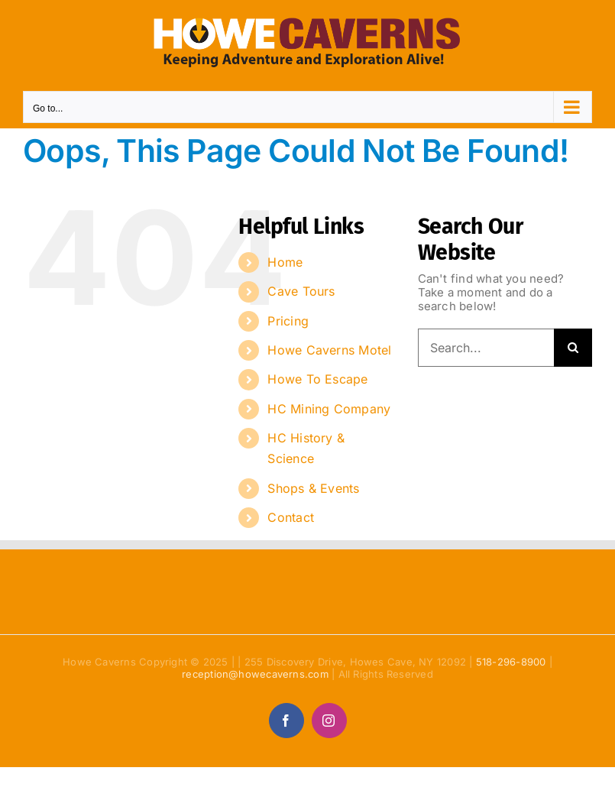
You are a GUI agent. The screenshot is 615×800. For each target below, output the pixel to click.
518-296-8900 (511, 662)
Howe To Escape (317, 379)
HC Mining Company (328, 408)
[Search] (573, 348)
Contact (290, 517)
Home (285, 262)
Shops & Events (313, 488)
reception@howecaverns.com (255, 674)
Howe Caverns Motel (329, 350)
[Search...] (486, 348)
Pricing (288, 321)
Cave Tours (301, 291)
